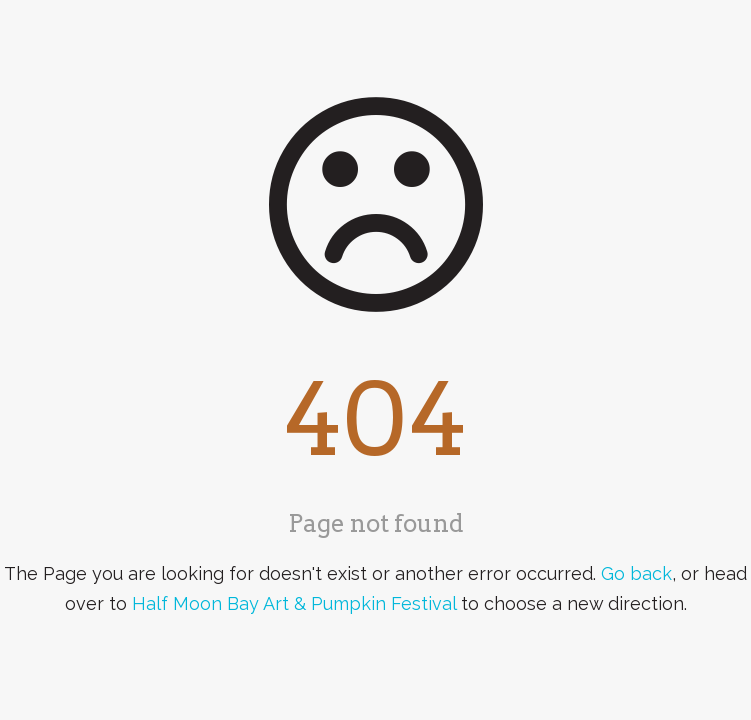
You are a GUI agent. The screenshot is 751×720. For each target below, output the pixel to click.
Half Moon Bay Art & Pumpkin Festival (294, 603)
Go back (636, 573)
